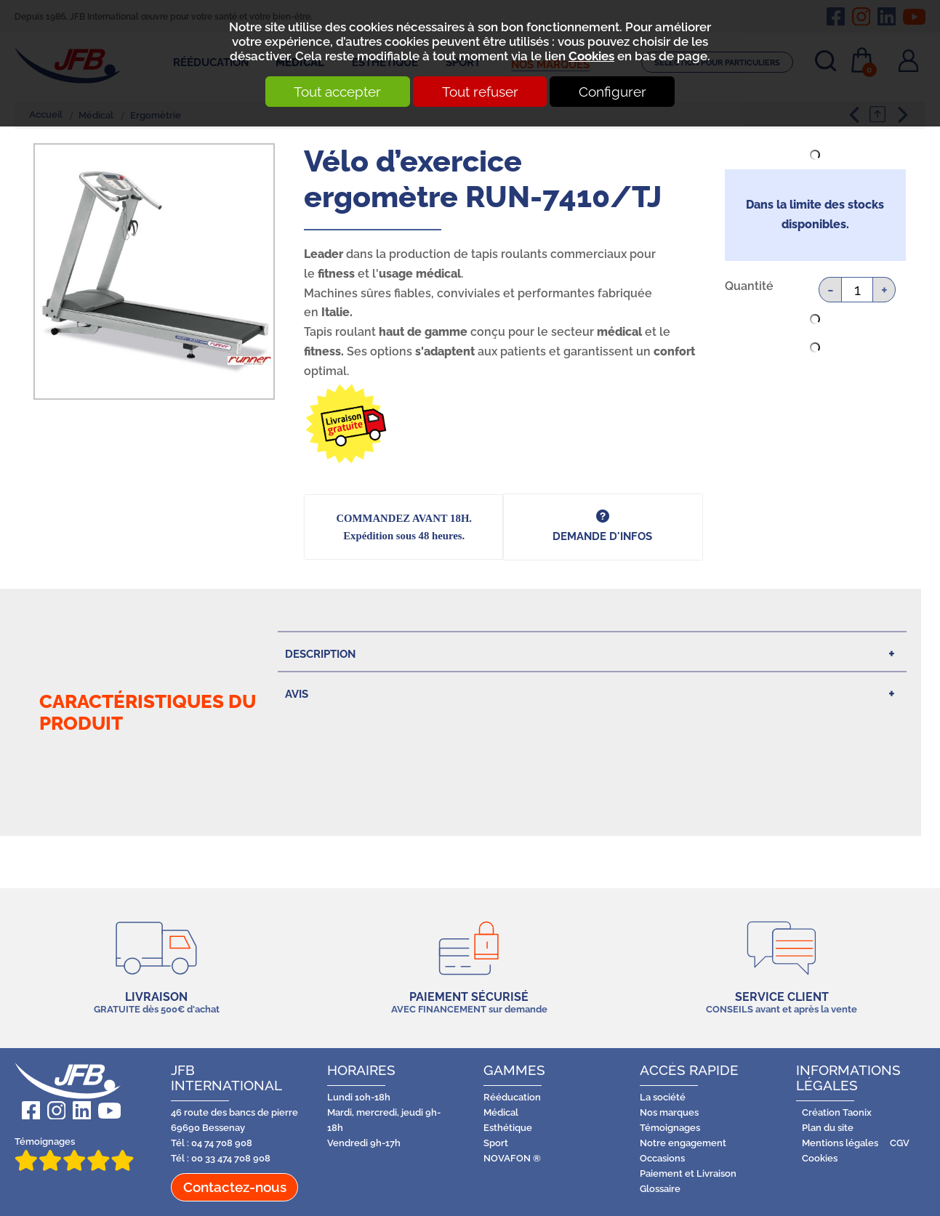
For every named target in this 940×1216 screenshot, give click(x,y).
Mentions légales (840, 1143)
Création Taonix (837, 1112)
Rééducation (512, 1097)
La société (663, 1097)
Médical (500, 1112)
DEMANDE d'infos (602, 536)
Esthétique (507, 1127)
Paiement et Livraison (688, 1173)
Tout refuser (480, 92)
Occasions (662, 1158)
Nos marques (669, 1112)
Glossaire (660, 1188)
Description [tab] (320, 654)
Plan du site (827, 1127)
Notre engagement (683, 1143)
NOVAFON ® (512, 1158)
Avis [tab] (296, 694)
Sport (495, 1143)
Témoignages (74, 1153)
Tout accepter (334, 92)
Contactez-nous (234, 1187)
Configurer (616, 92)
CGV (899, 1143)
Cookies (591, 56)
